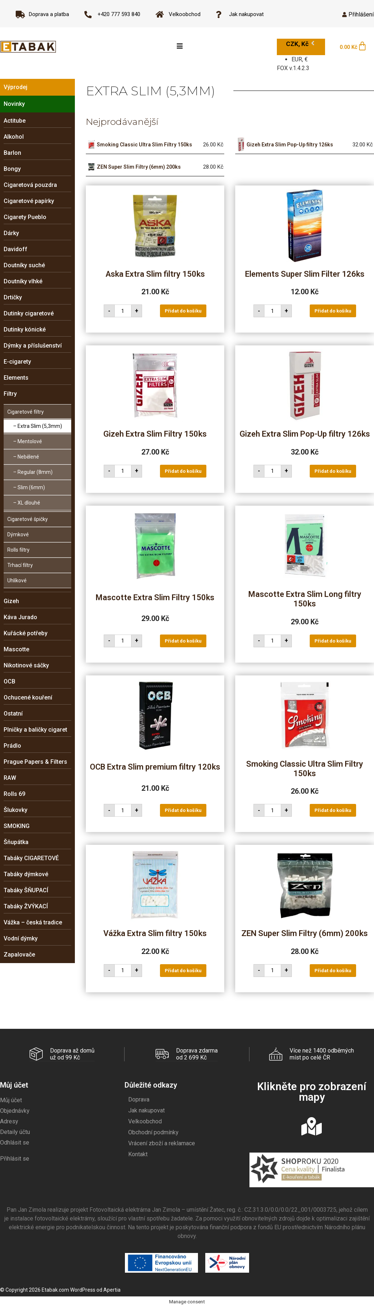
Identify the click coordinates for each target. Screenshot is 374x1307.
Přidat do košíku (183, 311)
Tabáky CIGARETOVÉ (31, 858)
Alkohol (14, 136)
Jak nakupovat (146, 1110)
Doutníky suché (24, 265)
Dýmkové (18, 534)
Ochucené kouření (28, 697)
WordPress (82, 1289)
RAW (10, 777)
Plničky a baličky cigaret (35, 729)
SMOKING (17, 826)
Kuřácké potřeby (25, 633)
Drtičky (13, 297)
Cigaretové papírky (29, 201)
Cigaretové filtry (25, 412)
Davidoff (15, 249)
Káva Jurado (20, 617)
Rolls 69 (14, 793)
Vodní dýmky (21, 938)
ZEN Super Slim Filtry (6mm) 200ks (139, 167)
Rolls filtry (18, 550)
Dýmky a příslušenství (33, 345)
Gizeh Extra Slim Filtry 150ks (155, 433)
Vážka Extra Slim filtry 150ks (155, 933)
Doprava (138, 1099)
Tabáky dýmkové (26, 874)
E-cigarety (17, 361)
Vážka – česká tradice (33, 922)
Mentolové (30, 441)
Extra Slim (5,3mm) (40, 426)
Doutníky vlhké (23, 281)
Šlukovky (15, 809)
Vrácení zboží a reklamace (161, 1142)
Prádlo (12, 745)
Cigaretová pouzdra (30, 184)
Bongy (12, 168)
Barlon (12, 152)
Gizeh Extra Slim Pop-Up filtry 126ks (290, 144)
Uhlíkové (17, 580)
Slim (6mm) (31, 487)
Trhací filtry (20, 565)
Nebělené (28, 457)
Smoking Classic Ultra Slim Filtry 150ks (144, 144)
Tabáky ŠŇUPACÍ (26, 890)
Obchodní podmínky (153, 1131)
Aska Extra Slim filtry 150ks (155, 274)
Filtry (10, 393)
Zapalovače (19, 954)
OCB (9, 681)
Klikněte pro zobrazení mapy (311, 1091)
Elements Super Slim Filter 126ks (305, 274)
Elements (16, 377)
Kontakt (138, 1153)
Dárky (11, 233)
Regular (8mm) (35, 472)
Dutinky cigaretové (29, 313)
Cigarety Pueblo (25, 217)
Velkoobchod (145, 1121)
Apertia (112, 1289)
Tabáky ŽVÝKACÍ (26, 906)
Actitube (15, 120)
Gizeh (11, 601)
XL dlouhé (29, 503)
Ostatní (13, 713)
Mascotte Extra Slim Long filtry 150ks (304, 599)
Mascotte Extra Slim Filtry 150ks (155, 597)
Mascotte (16, 649)
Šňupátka (16, 842)
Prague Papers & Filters (35, 761)
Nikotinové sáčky (26, 665)
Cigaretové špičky (27, 519)
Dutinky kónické (25, 329)
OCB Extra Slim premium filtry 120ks (155, 766)
